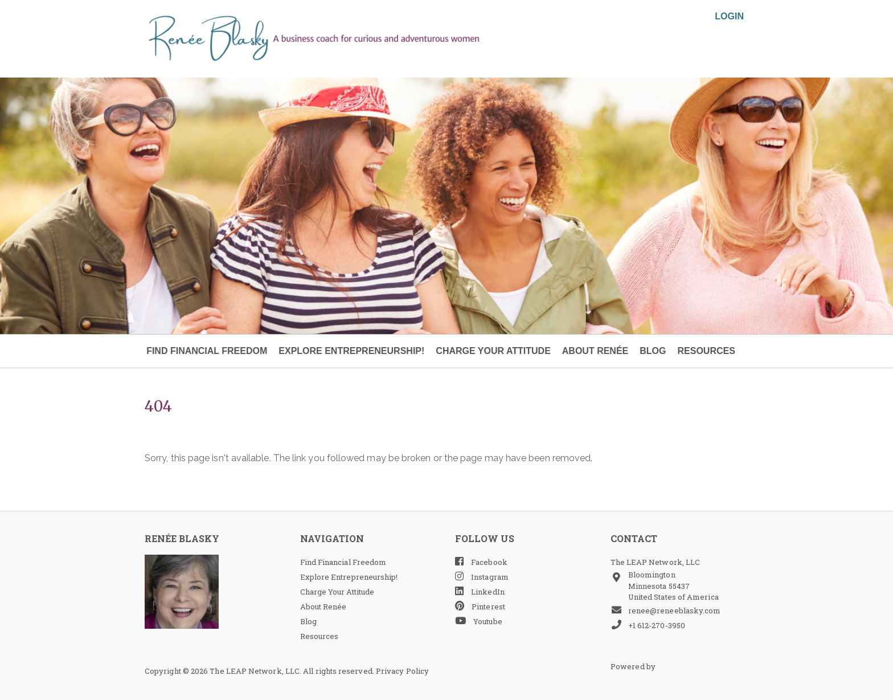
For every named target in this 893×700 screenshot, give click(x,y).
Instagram (482, 576)
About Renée (595, 351)
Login (729, 16)
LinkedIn (480, 591)
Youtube (478, 621)
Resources (706, 351)
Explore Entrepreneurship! (351, 351)
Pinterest (480, 606)
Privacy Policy (402, 671)
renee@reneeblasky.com (666, 610)
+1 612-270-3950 (648, 625)
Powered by (634, 666)
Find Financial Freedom (206, 351)
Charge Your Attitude (493, 351)
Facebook (481, 561)
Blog (653, 351)
